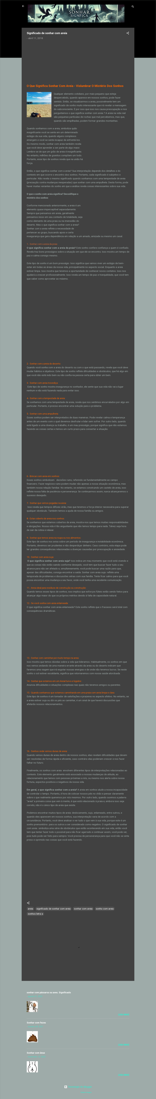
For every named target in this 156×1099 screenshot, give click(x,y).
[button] (127, 33)
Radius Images (86, 1092)
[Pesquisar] (132, 7)
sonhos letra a (35, 913)
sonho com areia (105, 908)
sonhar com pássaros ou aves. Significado (49, 992)
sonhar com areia (83, 908)
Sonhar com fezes (36, 1022)
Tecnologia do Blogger (78, 1086)
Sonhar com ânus (36, 1052)
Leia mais (123, 1014)
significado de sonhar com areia (53, 908)
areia (30, 908)
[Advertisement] (78, 59)
